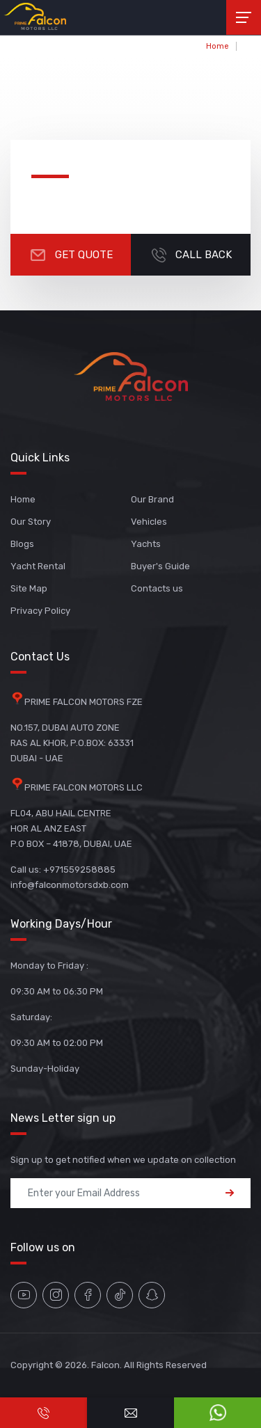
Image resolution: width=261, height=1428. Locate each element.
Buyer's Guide (160, 566)
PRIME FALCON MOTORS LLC (83, 787)
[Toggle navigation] (243, 17)
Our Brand (152, 499)
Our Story (30, 521)
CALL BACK (190, 254)
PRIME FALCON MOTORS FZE (83, 702)
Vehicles (149, 521)
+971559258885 (79, 869)
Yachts (146, 544)
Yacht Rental (37, 566)
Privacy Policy (40, 610)
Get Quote (71, 254)
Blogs (22, 544)
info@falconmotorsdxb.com (69, 885)
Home (217, 46)
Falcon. (106, 1365)
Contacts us (157, 588)
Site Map (28, 588)
